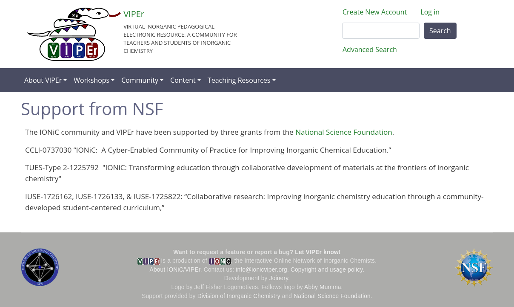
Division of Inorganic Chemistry (238, 296)
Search (440, 30)
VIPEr (133, 14)
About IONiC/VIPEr (175, 269)
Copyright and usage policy (327, 269)
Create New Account (375, 12)
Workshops (91, 80)
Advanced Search (370, 49)
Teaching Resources (239, 80)
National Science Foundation (343, 132)
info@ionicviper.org (261, 269)
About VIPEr (43, 80)
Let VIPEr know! (317, 252)
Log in (430, 12)
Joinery (278, 278)
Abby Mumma (322, 287)
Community (139, 80)
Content (183, 80)
